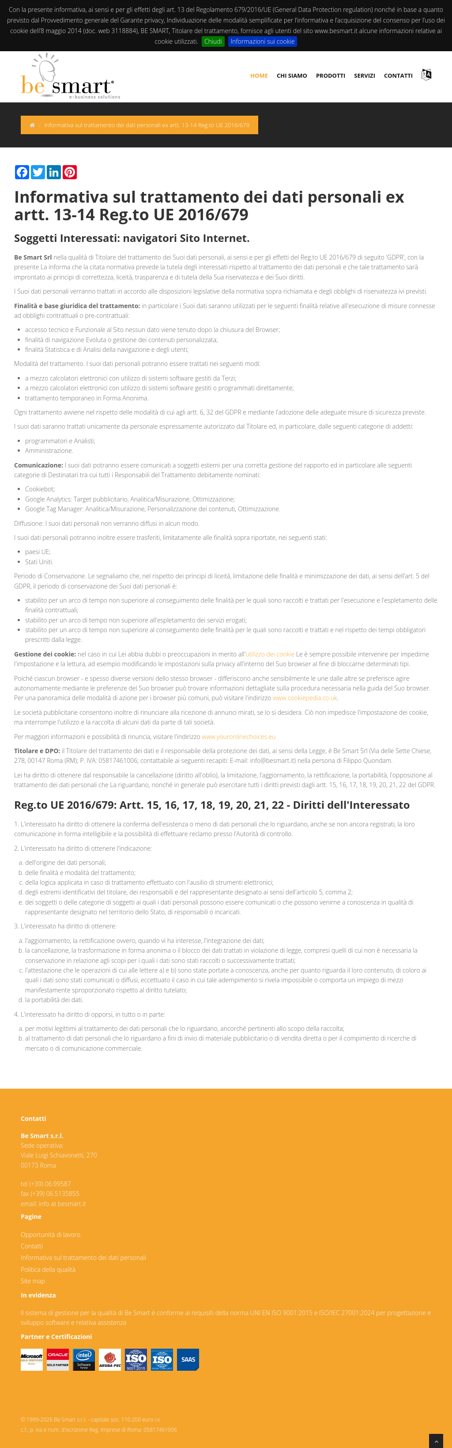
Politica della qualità (48, 1269)
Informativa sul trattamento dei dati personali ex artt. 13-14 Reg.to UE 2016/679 (146, 125)
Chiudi (213, 41)
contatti (398, 75)
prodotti (330, 75)
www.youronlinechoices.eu (238, 736)
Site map (33, 1281)
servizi (364, 75)
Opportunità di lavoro (50, 1234)
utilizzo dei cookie (269, 654)
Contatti (32, 1246)
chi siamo (292, 75)
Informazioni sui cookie (263, 41)
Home (259, 75)
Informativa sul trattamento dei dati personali (83, 1257)
